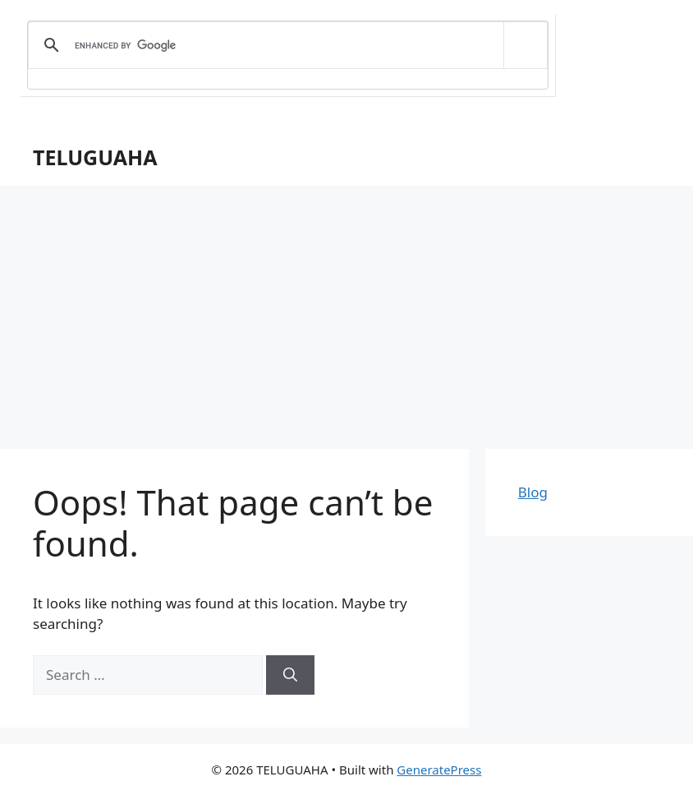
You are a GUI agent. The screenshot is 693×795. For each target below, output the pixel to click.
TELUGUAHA (95, 157)
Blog (533, 492)
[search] (285, 45)
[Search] (290, 675)
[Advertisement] (346, 309)
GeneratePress (439, 769)
